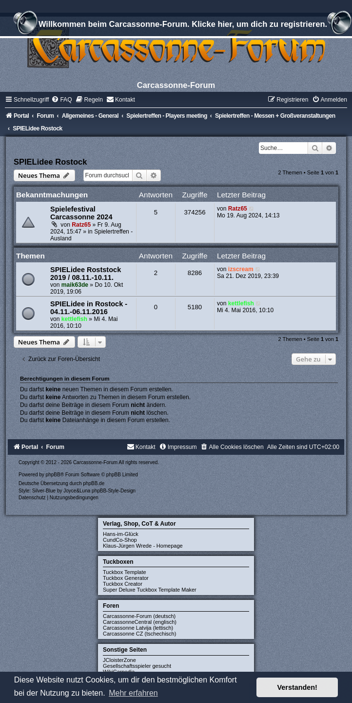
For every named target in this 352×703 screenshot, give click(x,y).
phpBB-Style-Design (114, 490)
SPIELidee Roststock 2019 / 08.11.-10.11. (85, 273)
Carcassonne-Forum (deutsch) (139, 616)
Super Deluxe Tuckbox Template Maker (149, 590)
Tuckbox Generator (126, 578)
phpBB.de (93, 483)
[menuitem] (61, 99)
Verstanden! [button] (297, 687)
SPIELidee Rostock (50, 161)
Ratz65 (81, 224)
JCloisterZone (119, 660)
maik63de (74, 284)
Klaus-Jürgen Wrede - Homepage (143, 546)
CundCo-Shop (120, 540)
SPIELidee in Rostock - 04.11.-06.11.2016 (88, 308)
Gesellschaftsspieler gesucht (137, 666)
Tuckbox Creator (122, 584)
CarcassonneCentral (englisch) (139, 622)
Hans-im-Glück (120, 534)
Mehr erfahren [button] (133, 693)
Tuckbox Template (124, 572)
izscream (241, 269)
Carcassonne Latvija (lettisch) (138, 628)
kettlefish (74, 319)
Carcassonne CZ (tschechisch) (139, 634)
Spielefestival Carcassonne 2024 (81, 213)
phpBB (53, 474)
